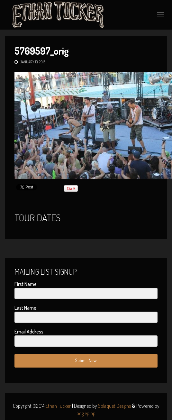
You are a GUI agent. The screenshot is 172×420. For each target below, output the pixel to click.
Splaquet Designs (114, 406)
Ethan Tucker (58, 406)
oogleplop (86, 413)
